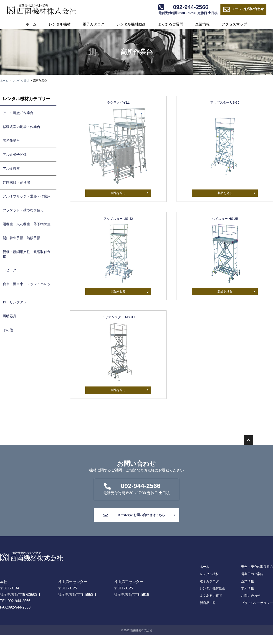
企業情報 (202, 24)
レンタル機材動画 (131, 24)
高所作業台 (11, 141)
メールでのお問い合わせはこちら (138, 520)
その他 (8, 330)
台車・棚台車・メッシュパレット (27, 286)
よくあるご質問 (170, 24)
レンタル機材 (60, 24)
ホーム (31, 24)
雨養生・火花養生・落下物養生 (27, 224)
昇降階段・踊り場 (16, 182)
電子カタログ (93, 24)
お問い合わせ (243, 9)
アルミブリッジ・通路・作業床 (27, 196)
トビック (9, 270)
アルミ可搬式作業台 (18, 113)
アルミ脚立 (11, 168)
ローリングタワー (16, 302)
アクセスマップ (234, 24)
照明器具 (9, 316)
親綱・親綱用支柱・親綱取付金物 (27, 254)
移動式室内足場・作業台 (21, 127)
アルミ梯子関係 (15, 154)
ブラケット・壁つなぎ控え (23, 210)
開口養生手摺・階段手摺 (21, 238)
